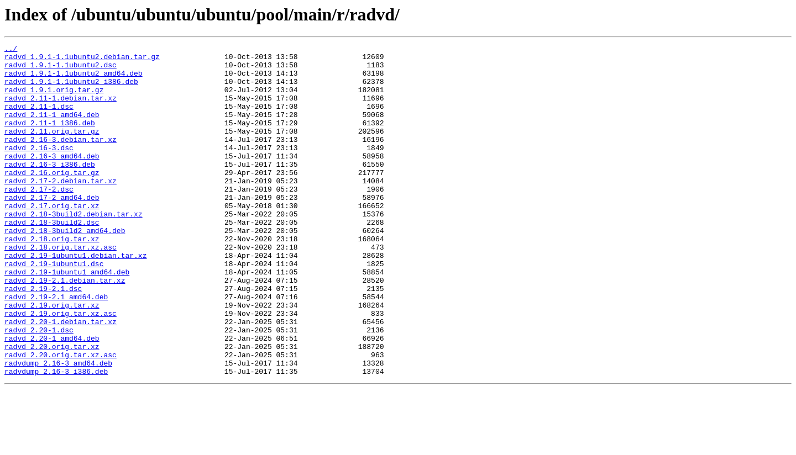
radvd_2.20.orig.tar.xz (52, 407)
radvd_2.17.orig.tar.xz (52, 239)
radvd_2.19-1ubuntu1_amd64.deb (66, 318)
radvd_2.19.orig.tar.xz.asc (60, 368)
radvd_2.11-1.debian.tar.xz (60, 109)
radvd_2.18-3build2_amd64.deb (64, 268)
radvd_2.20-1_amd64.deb (52, 398)
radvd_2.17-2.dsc (39, 219)
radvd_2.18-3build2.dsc (52, 258)
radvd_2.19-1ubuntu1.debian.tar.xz (75, 298)
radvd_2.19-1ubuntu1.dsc (53, 308)
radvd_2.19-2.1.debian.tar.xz (64, 328)
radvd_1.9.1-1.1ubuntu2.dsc (60, 70)
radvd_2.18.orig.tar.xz (52, 278)
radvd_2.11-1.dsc (39, 119)
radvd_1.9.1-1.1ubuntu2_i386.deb (71, 89)
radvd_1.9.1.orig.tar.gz (53, 99)
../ (10, 50)
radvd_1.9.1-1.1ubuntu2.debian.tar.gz (82, 60)
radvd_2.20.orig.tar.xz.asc (60, 417)
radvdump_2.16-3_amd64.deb (58, 427)
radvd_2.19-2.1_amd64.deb (56, 348)
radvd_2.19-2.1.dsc (43, 338)
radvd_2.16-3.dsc (39, 169)
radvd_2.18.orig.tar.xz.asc (60, 288)
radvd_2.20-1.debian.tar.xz (60, 378)
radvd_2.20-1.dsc (39, 388)
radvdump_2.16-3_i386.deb (56, 437)
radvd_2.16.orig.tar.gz (52, 199)
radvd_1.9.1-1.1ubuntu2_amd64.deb (73, 79)
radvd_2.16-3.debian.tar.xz (60, 159)
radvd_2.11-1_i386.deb (49, 139)
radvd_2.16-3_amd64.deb (52, 179)
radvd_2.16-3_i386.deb (49, 189)
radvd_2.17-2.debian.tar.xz (60, 209)
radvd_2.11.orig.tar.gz (52, 149)
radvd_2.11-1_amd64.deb (52, 129)
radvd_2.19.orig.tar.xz (52, 358)
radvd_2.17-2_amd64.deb (52, 229)
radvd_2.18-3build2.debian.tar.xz (73, 248)
